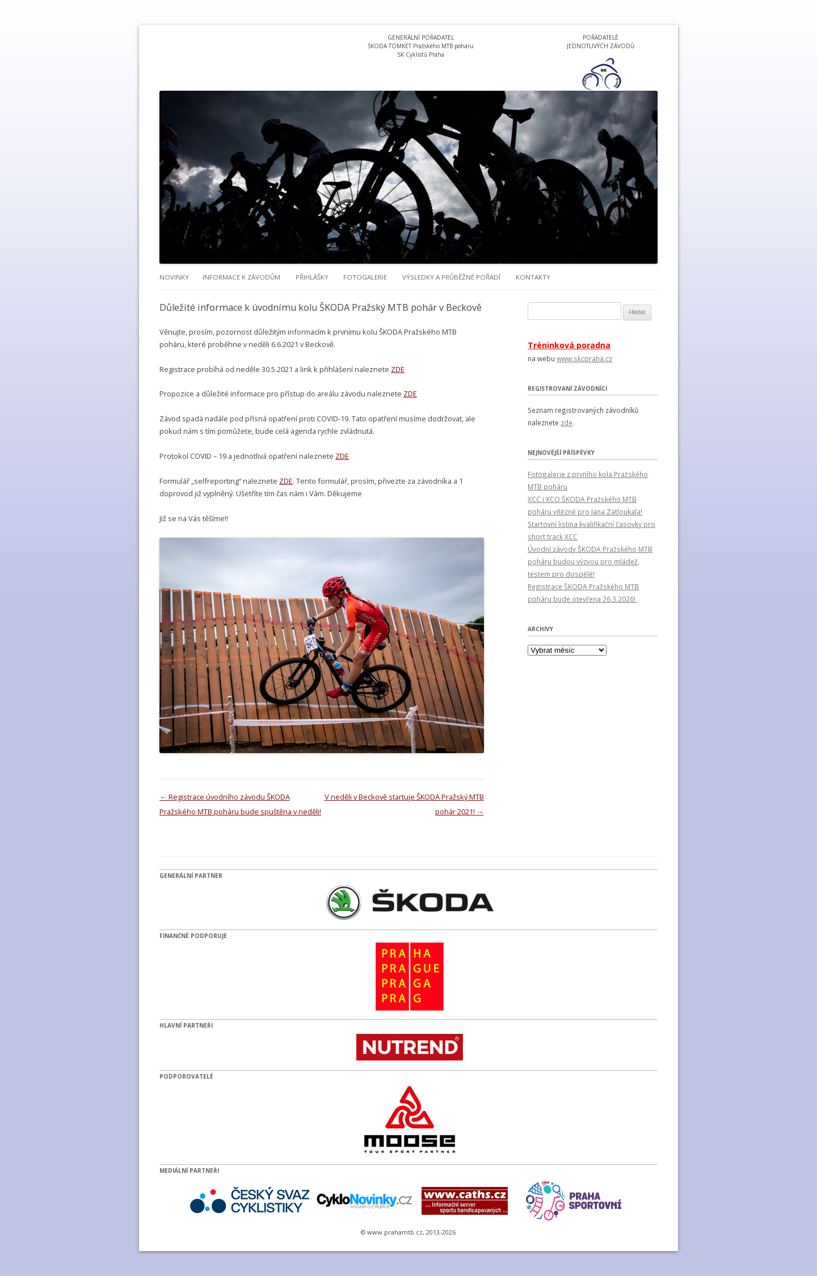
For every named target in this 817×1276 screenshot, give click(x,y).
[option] (601, 73)
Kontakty (533, 277)
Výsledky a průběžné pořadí (451, 277)
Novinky (174, 277)
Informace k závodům (241, 277)
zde (566, 422)
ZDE (398, 369)
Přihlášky (312, 277)
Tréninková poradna (569, 345)
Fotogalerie (365, 277)
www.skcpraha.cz (584, 358)
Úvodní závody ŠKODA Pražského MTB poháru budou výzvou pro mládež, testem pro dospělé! (590, 561)
